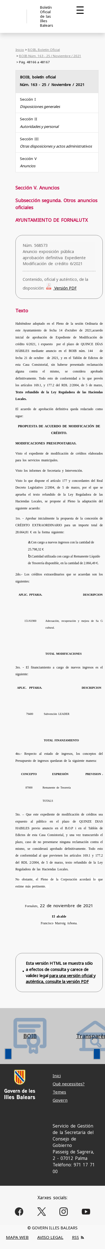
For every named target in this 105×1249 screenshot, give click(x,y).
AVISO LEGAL (50, 1237)
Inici (57, 1075)
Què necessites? (69, 1084)
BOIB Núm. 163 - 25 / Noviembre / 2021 (50, 56)
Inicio (19, 50)
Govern (60, 1100)
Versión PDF (65, 288)
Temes (59, 1092)
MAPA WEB (17, 1237)
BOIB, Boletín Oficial (44, 50)
